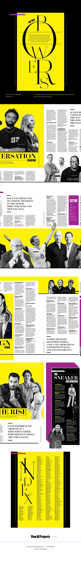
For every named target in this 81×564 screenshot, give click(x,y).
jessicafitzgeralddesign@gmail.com (35, 546)
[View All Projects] (40, 536)
